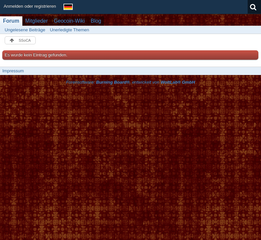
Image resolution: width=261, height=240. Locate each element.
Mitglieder (36, 21)
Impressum (13, 70)
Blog (96, 21)
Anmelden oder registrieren (30, 6)
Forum (11, 21)
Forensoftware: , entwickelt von (130, 82)
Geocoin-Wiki (69, 21)
